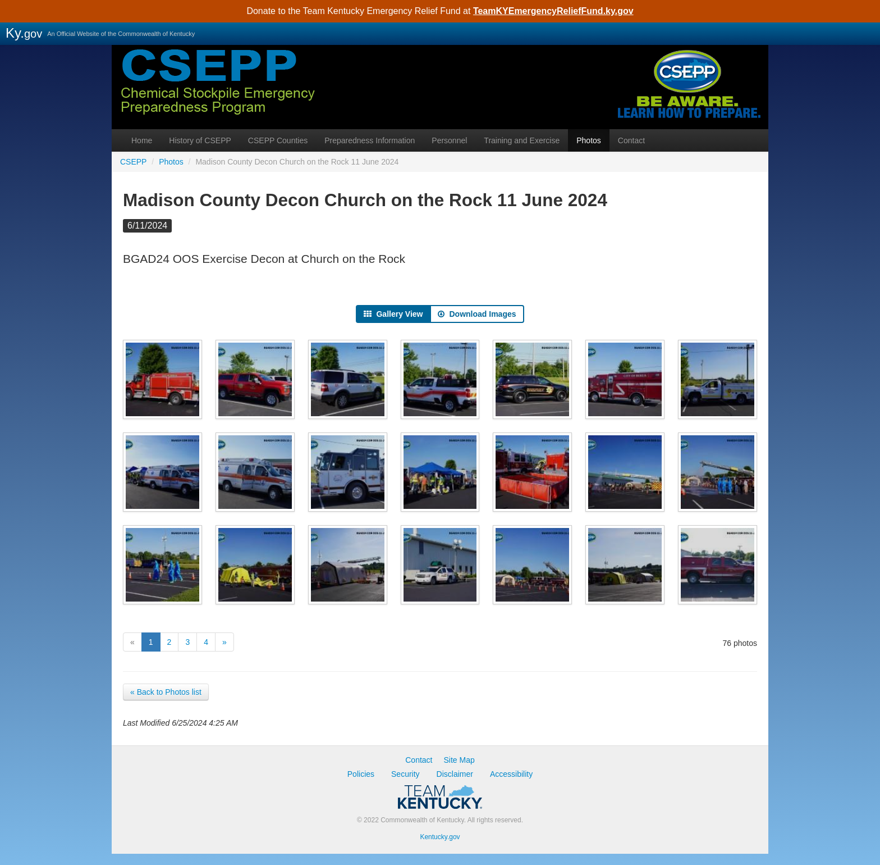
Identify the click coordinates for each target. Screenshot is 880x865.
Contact (631, 140)
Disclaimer (455, 774)
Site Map (459, 759)
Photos (588, 140)
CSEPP (440, 104)
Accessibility (511, 774)
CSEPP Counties (278, 140)
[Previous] (132, 642)
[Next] (224, 642)
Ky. (24, 32)
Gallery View (393, 313)
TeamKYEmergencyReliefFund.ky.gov (553, 11)
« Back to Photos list (165, 692)
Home (141, 140)
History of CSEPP (200, 140)
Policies (360, 774)
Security (405, 774)
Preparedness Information (369, 140)
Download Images (477, 313)
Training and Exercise (522, 140)
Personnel (449, 140)
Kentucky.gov (440, 837)
